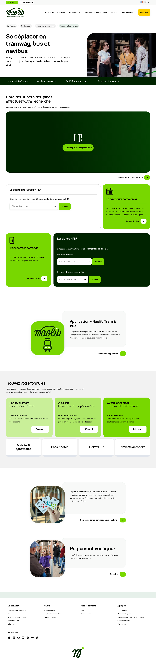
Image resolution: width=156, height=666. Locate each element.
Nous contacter (87, 614)
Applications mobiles (52, 614)
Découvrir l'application (108, 354)
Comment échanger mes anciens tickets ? (99, 520)
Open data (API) (123, 621)
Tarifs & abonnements (77, 81)
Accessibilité (122, 611)
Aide (82, 611)
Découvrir (40, 429)
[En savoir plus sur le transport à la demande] (37, 278)
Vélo (9, 614)
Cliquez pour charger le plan (78, 147)
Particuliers (11, 2)
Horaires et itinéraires (17, 81)
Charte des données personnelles (130, 617)
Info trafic (144, 12)
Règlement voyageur (108, 81)
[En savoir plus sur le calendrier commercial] (136, 221)
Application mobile (46, 81)
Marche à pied (13, 621)
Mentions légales (124, 614)
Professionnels (27, 2)
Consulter (65, 206)
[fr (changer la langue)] (145, 2)
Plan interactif (49, 611)
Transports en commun (17, 611)
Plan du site (122, 624)
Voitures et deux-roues (17, 617)
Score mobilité (50, 617)
